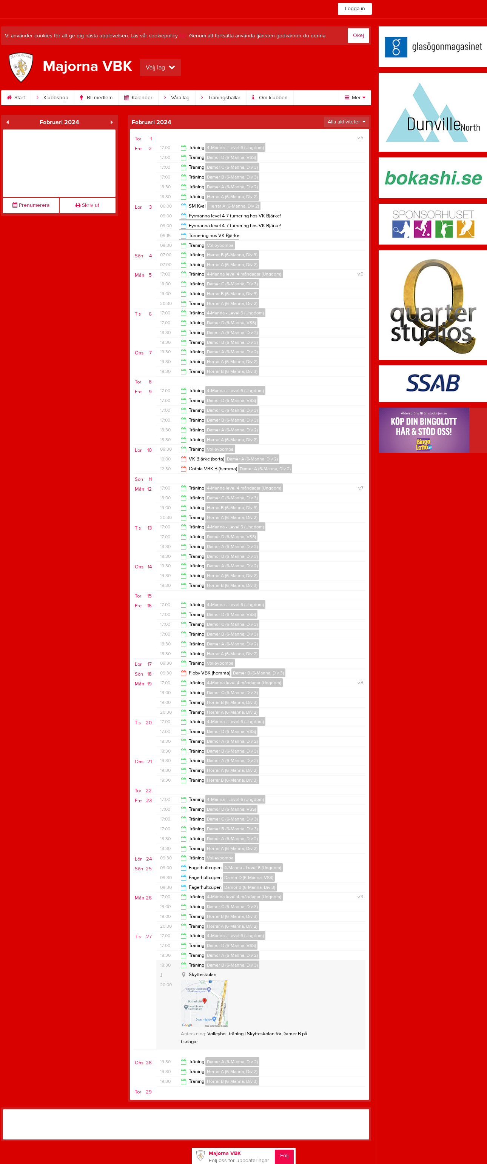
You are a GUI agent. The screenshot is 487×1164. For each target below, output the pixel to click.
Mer (355, 97)
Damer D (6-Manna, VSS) (231, 157)
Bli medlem (96, 97)
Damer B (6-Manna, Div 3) (232, 177)
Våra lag (177, 97)
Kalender (138, 97)
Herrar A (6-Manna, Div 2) (232, 197)
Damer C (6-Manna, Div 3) (232, 167)
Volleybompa (220, 245)
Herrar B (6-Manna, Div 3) (232, 255)
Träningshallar (220, 97)
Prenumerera (30, 205)
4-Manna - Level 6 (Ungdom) (235, 148)
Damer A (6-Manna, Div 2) (232, 187)
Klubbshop (52, 97)
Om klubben (270, 97)
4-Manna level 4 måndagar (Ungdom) (244, 274)
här (182, 35)
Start (16, 97)
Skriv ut (87, 205)
